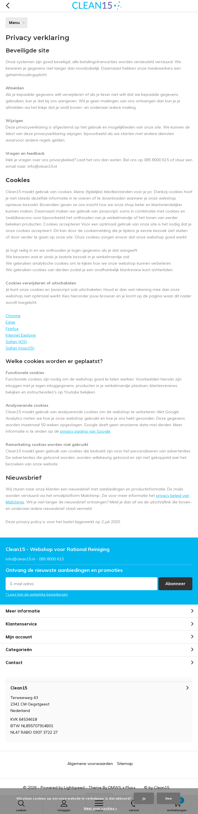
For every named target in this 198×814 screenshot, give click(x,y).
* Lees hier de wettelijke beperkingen (37, 594)
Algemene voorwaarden (90, 763)
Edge (10, 322)
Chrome (13, 315)
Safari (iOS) (16, 341)
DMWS (114, 787)
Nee (168, 798)
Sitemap (125, 763)
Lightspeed (74, 787)
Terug (7, 5)
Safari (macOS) (20, 348)
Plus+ (131, 787)
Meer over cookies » (100, 808)
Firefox (12, 328)
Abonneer (175, 583)
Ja (144, 798)
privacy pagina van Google (85, 431)
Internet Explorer (21, 335)
